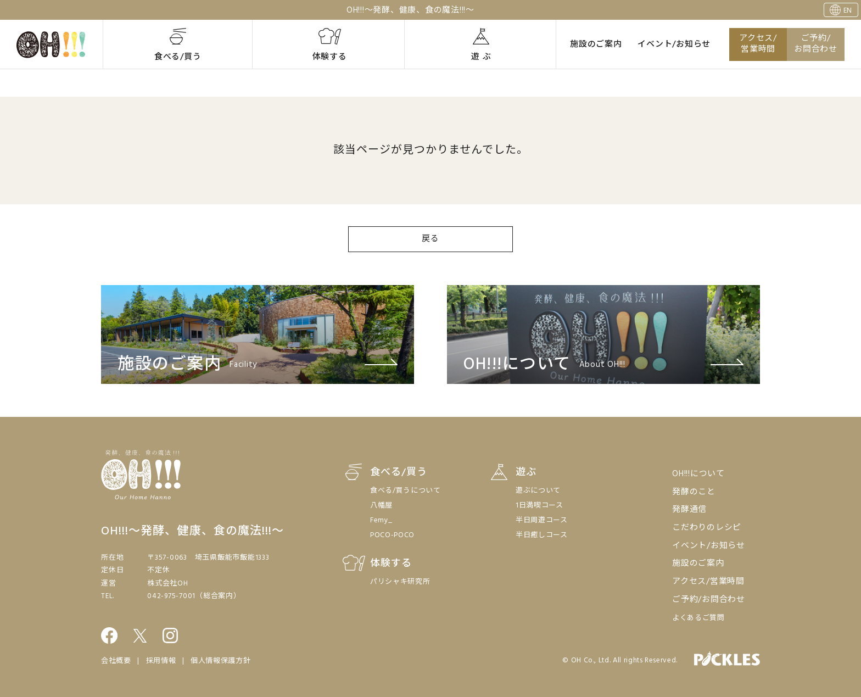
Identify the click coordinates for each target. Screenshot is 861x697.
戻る (430, 239)
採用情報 (161, 661)
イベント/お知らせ (674, 44)
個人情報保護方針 (220, 661)
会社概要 (116, 661)
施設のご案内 (596, 44)
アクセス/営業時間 (758, 44)
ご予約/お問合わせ (815, 44)
